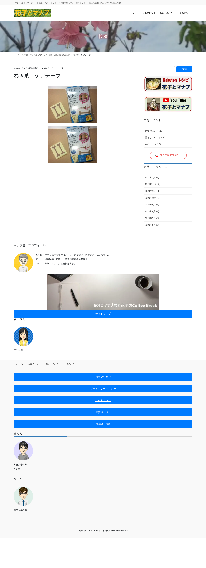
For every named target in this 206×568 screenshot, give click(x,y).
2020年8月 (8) (152, 211)
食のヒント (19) (153, 144)
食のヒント (71, 364)
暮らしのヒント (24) (155, 137)
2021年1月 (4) (152, 177)
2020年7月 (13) (152, 218)
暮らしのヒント (54, 364)
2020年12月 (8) (152, 184)
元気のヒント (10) (154, 130)
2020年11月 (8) (152, 191)
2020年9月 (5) (152, 204)
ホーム (19, 364)
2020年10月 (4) (152, 198)
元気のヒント (34, 364)
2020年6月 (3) (152, 225)
